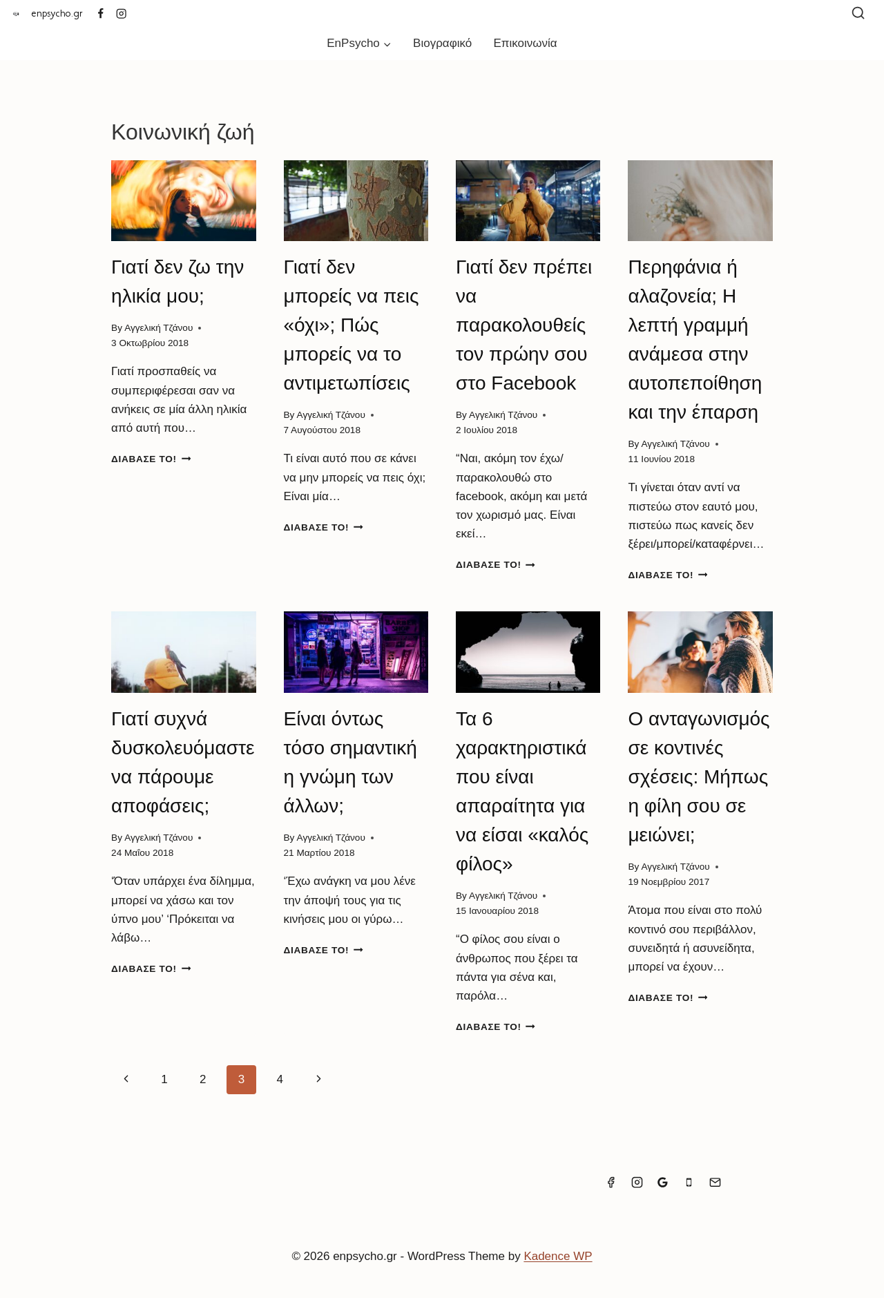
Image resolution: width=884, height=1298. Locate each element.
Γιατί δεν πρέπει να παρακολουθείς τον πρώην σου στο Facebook (524, 325)
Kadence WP (557, 1256)
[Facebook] (100, 13)
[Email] (715, 1182)
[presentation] (183, 201)
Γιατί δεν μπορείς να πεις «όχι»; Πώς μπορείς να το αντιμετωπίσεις (351, 325)
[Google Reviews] (663, 1182)
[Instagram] (122, 13)
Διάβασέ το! (151, 459)
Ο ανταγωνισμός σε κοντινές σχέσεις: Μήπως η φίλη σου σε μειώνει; (698, 777)
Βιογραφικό (442, 43)
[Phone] (689, 1182)
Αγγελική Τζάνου (158, 328)
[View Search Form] (858, 13)
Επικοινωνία (525, 43)
